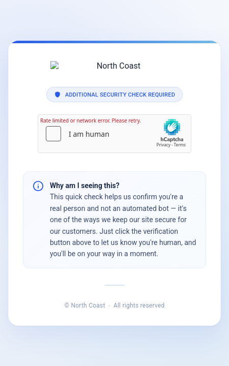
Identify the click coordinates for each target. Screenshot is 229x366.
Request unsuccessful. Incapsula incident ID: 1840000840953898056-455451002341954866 (114, 183)
